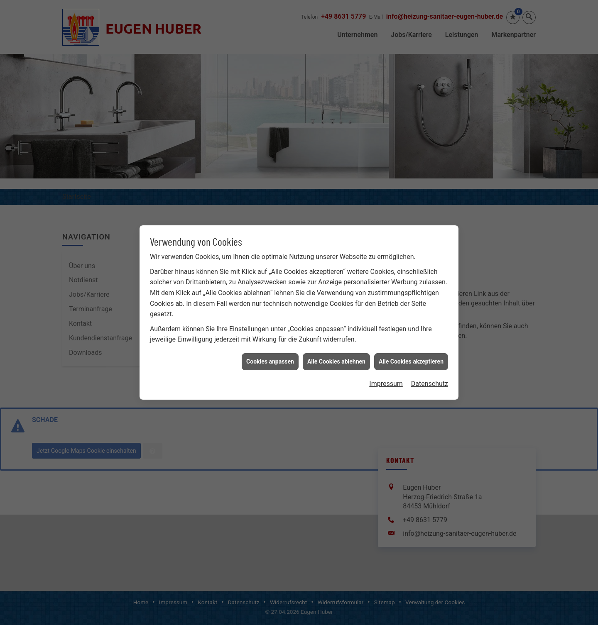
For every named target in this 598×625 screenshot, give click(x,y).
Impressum (386, 372)
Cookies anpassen (270, 349)
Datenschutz (429, 372)
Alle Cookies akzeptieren (411, 349)
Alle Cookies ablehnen (336, 349)
